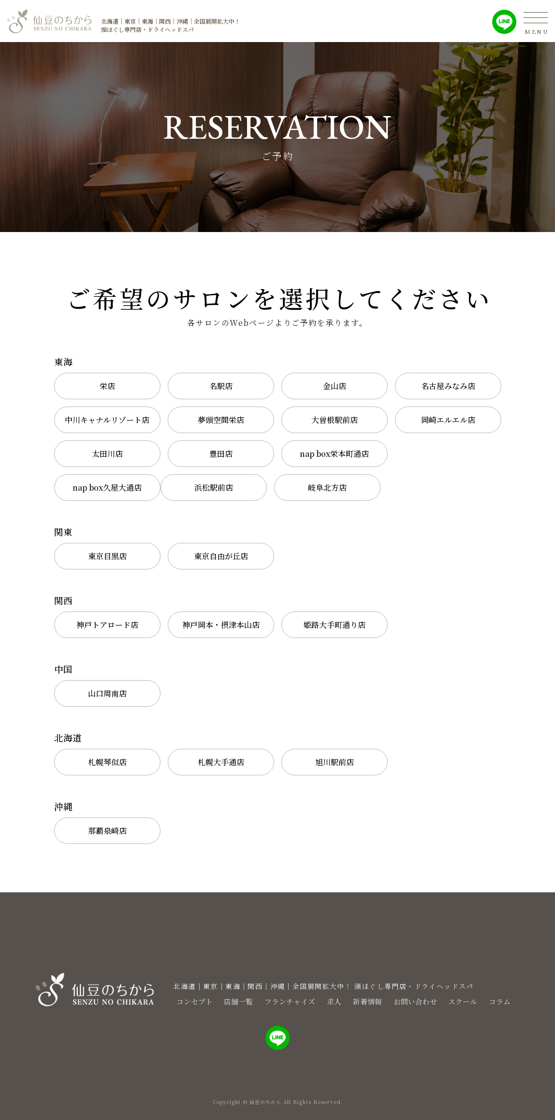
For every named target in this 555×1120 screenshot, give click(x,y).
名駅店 (221, 386)
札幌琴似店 (107, 762)
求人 (328, 1000)
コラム (513, 1000)
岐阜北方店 (327, 487)
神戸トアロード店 (107, 624)
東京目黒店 (107, 556)
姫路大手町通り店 (334, 624)
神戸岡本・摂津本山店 (221, 624)
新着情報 (365, 1000)
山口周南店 (107, 693)
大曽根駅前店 (334, 419)
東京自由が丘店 (221, 556)
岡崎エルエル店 (448, 419)
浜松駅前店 (213, 487)
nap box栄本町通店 (334, 453)
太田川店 (107, 453)
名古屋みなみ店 (448, 386)
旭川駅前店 (334, 762)
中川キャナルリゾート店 (107, 419)
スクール (471, 1000)
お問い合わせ (418, 1000)
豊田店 (221, 453)
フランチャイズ (278, 1000)
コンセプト (172, 1000)
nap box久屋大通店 (107, 487)
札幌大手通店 (221, 762)
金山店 (334, 386)
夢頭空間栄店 (221, 419)
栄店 (107, 386)
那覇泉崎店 (107, 830)
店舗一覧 (221, 1000)
